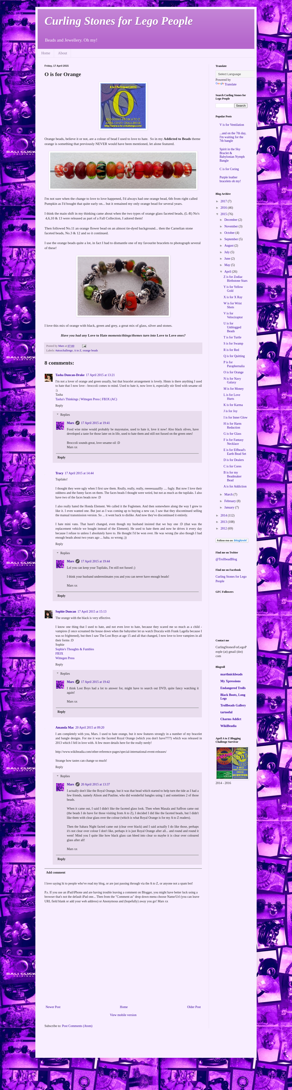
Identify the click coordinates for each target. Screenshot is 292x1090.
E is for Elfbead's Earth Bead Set (235, 451)
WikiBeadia (228, 726)
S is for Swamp (233, 343)
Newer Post (53, 1007)
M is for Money (234, 388)
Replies (65, 415)
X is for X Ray (233, 297)
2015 (224, 214)
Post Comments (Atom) (77, 1026)
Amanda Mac (64, 727)
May (227, 265)
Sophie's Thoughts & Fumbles (74, 649)
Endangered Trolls (233, 688)
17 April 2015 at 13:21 (100, 375)
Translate (226, 84)
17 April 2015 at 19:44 (95, 561)
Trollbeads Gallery (233, 705)
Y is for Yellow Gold (233, 288)
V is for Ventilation (232, 124)
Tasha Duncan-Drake (69, 375)
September (231, 239)
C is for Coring (229, 169)
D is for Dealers (234, 460)
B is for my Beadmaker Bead (233, 476)
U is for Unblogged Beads (232, 327)
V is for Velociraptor (233, 315)
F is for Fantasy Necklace (234, 441)
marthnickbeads (231, 674)
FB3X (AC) (109, 399)
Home (45, 53)
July (227, 252)
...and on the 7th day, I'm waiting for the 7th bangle (233, 137)
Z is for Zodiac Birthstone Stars (236, 278)
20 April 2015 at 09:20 (89, 727)
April (228, 271)
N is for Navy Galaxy (232, 380)
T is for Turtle (232, 337)
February (230, 501)
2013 (224, 522)
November (231, 226)
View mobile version (123, 1015)
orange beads (90, 350)
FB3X (59, 653)
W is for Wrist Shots (233, 305)
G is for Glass (232, 433)
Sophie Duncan (65, 611)
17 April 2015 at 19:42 (95, 682)
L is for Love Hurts (232, 396)
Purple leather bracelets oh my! (230, 179)
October (229, 232)
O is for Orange (233, 372)
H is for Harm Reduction (232, 425)
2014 (224, 515)
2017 (224, 201)
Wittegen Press (90, 399)
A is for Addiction (235, 486)
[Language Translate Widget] (238, 74)
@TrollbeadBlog (226, 559)
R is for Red (231, 350)
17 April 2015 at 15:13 (92, 611)
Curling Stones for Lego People (118, 20)
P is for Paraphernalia (234, 364)
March (228, 494)
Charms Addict (230, 719)
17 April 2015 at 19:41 (95, 423)
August (229, 245)
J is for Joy (230, 411)
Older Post (194, 1007)
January (229, 507)
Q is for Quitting (234, 356)
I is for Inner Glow (236, 417)
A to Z (77, 350)
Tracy (59, 473)
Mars (70, 423)
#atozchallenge (64, 350)
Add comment (55, 872)
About (62, 53)
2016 (224, 207)
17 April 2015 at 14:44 (79, 473)
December (231, 219)
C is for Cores (232, 466)
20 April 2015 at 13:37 (95, 784)
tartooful (226, 712)
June (227, 258)
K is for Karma (233, 405)
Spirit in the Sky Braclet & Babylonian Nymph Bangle (232, 154)
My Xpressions (230, 681)
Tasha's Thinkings (66, 399)
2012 (224, 528)
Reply (59, 405)
